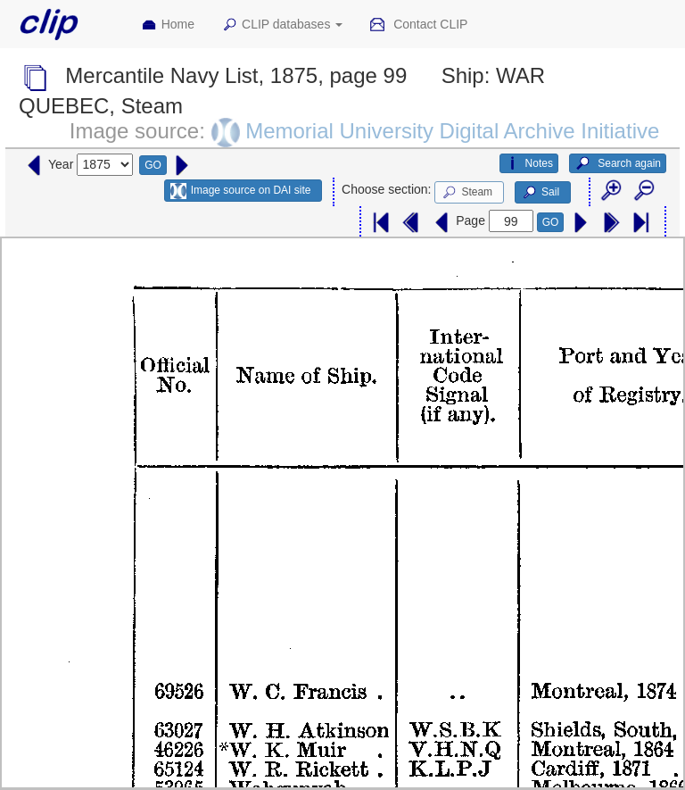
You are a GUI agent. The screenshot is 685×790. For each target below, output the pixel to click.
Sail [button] (540, 193)
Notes (529, 163)
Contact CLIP (418, 25)
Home (167, 25)
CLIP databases (281, 25)
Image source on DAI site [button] (240, 191)
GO (152, 165)
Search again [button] (617, 163)
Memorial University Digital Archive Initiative (452, 131)
